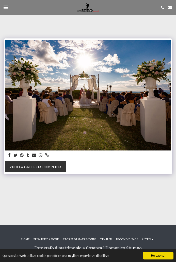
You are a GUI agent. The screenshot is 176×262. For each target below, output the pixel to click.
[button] (5, 7)
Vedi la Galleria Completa (35, 166)
